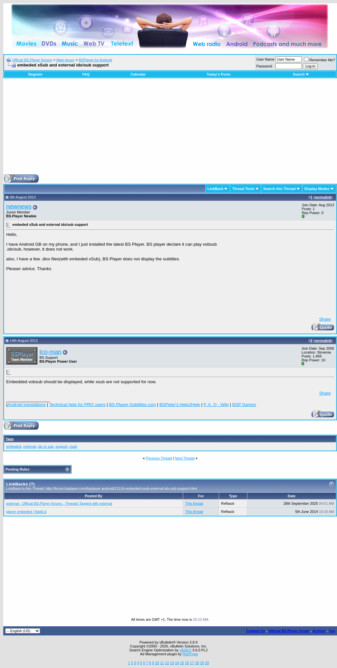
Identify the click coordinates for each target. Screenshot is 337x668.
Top (332, 631)
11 (162, 663)
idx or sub (45, 446)
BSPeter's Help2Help (179, 404)
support (61, 446)
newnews (19, 206)
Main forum (65, 60)
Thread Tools (243, 189)
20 (207, 663)
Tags (10, 439)
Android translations (26, 404)
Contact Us (255, 631)
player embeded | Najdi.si (26, 512)
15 (182, 663)
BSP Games (244, 404)
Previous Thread (159, 458)
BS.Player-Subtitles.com (132, 404)
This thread (194, 503)
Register (35, 74)
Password (264, 66)
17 (192, 663)
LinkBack (216, 189)
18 (197, 663)
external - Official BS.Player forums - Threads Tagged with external (59, 503)
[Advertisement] (170, 128)
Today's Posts (218, 74)
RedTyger (190, 654)
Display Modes (317, 189)
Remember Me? (319, 60)
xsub (73, 446)
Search (301, 74)
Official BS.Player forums (32, 60)
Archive (319, 631)
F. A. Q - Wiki (216, 404)
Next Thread (185, 458)
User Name (265, 59)
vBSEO (185, 650)
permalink (323, 197)
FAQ (86, 74)
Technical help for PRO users (77, 404)
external (29, 446)
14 (177, 663)
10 (157, 663)
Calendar (138, 74)
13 (172, 663)
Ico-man (50, 351)
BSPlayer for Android (95, 60)
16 (187, 663)
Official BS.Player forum (288, 631)
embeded (13, 446)
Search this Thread (279, 189)
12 (167, 663)
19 (202, 663)
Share (325, 319)
